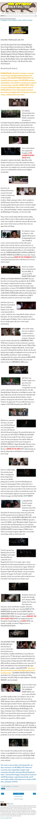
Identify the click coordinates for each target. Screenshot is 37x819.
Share (3, 788)
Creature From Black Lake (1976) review (16, 20)
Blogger (21, 799)
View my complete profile (6, 817)
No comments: (15, 786)
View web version (18, 796)
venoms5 (11, 803)
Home (18, 793)
